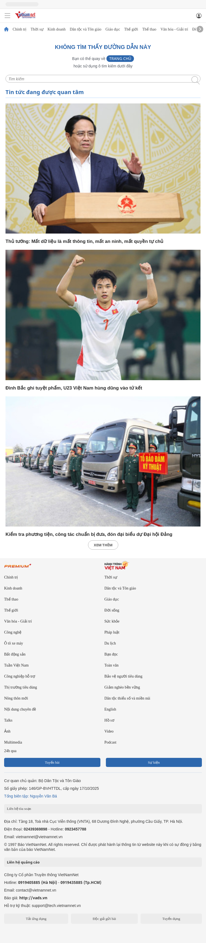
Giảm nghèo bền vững (122, 687)
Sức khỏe (112, 621)
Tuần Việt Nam (16, 665)
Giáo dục (112, 29)
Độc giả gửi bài (104, 919)
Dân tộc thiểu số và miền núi (127, 698)
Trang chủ (120, 58)
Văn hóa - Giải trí (174, 29)
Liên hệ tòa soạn (19, 809)
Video (109, 731)
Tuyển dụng (171, 919)
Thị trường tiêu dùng (20, 687)
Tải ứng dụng (36, 919)
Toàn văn (112, 665)
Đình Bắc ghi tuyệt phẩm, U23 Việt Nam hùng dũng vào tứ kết (74, 388)
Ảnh (7, 731)
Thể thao (149, 29)
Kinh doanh (57, 29)
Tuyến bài (52, 762)
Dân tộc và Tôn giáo (85, 29)
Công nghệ (12, 632)
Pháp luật (112, 632)
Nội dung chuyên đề (20, 709)
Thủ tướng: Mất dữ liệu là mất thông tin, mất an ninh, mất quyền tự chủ (85, 241)
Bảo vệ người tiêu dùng (123, 676)
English (110, 709)
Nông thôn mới (16, 698)
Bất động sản (15, 654)
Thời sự (37, 29)
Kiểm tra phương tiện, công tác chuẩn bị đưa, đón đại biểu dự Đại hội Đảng (89, 534)
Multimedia (13, 742)
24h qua (10, 751)
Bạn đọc (111, 654)
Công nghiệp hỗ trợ (19, 676)
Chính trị (19, 29)
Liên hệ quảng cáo (23, 862)
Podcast (111, 742)
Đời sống (112, 610)
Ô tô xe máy (13, 643)
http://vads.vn (33, 897)
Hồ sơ (109, 720)
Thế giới (131, 29)
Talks (8, 720)
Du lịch (110, 643)
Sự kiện (154, 762)
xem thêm (103, 544)
